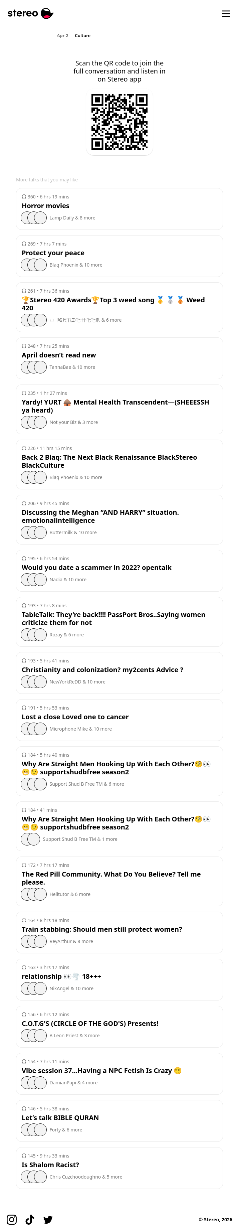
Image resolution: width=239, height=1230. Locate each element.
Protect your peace (53, 253)
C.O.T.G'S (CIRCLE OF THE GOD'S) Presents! (90, 1024)
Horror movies (45, 206)
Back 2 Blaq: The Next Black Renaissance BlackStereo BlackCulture (109, 461)
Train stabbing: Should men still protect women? (102, 929)
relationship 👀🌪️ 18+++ (61, 976)
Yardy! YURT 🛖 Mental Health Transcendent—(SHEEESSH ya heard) (115, 406)
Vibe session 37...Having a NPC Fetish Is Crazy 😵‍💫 (102, 1071)
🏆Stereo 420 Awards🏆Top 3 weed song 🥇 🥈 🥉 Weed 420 (113, 304)
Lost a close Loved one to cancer (75, 717)
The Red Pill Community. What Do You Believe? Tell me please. (111, 878)
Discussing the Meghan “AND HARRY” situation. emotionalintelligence (100, 516)
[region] (119, 35)
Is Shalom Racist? (50, 1165)
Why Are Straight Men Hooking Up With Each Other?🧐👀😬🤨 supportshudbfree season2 (116, 768)
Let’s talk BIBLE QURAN (60, 1118)
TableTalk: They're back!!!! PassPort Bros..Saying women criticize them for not (114, 619)
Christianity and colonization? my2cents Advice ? (102, 670)
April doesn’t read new (59, 355)
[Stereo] (31, 13)
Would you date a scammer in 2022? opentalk (97, 568)
